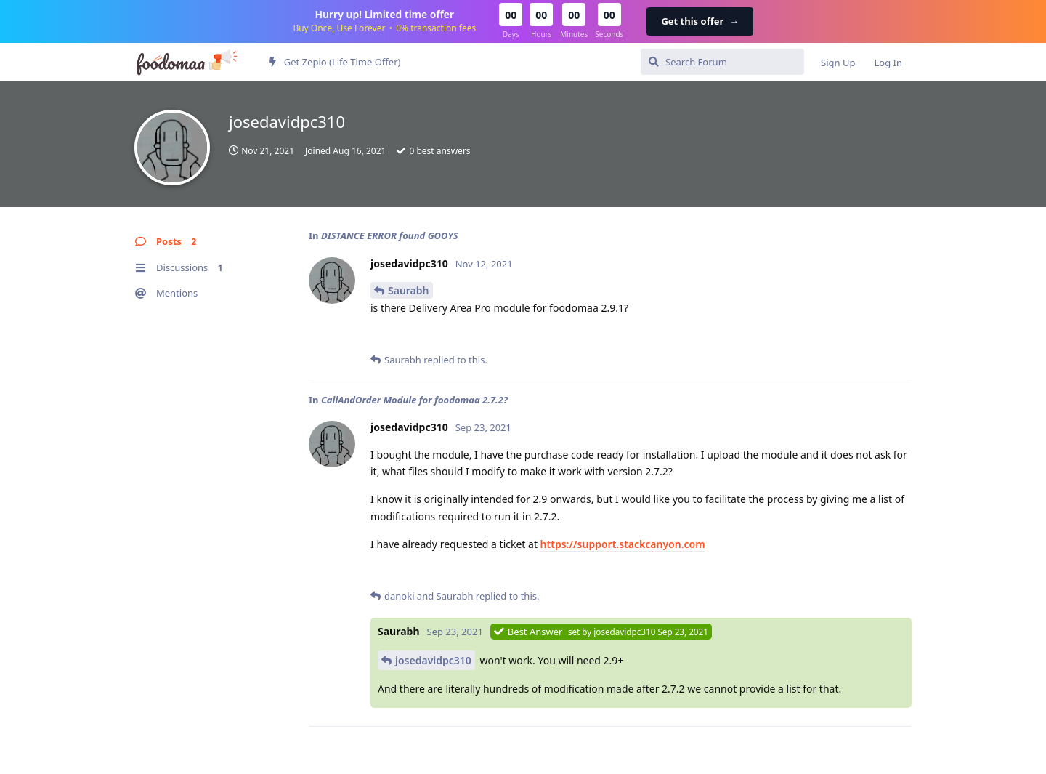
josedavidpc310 (433, 660)
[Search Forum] (722, 62)
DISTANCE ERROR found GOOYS (389, 235)
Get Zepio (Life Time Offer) (334, 61)
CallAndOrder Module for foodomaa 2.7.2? (414, 399)
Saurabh (408, 290)
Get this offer (699, 21)
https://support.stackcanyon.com (622, 544)
